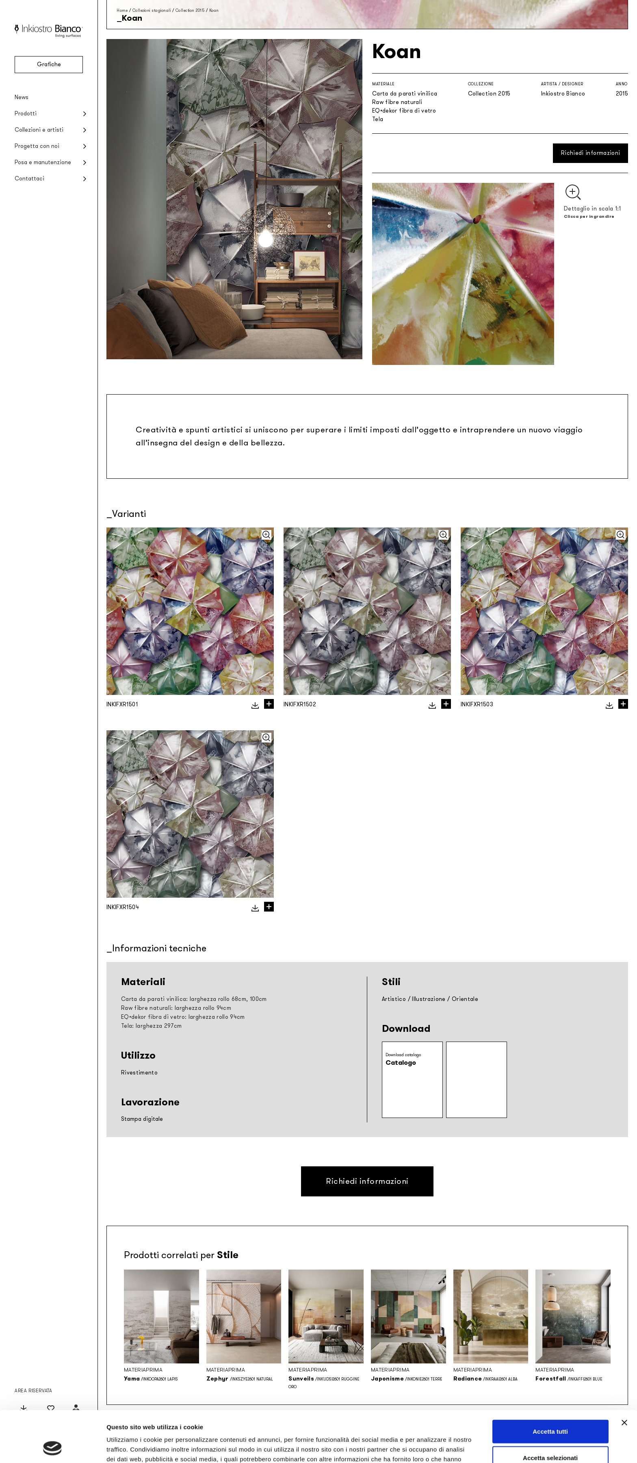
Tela (377, 119)
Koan (214, 10)
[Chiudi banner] (624, 1374)
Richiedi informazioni (590, 153)
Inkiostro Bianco (563, 94)
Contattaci (29, 178)
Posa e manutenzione (43, 162)
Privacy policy (244, 1420)
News (21, 97)
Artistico (394, 999)
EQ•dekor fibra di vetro (404, 111)
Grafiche (49, 64)
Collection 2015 (190, 10)
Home (122, 10)
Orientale (465, 999)
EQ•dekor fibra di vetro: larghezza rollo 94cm (183, 1017)
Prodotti (26, 113)
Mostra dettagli (427, 1446)
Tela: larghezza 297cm (151, 1026)
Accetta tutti (550, 1383)
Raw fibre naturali (397, 102)
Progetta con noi (37, 146)
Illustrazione (429, 999)
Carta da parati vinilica (404, 94)
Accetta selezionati (550, 1410)
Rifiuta (550, 1436)
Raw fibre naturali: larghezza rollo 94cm (176, 1008)
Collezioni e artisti (39, 130)
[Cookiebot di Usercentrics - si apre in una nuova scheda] (52, 1447)
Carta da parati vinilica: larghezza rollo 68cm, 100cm (194, 999)
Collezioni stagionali (151, 10)
